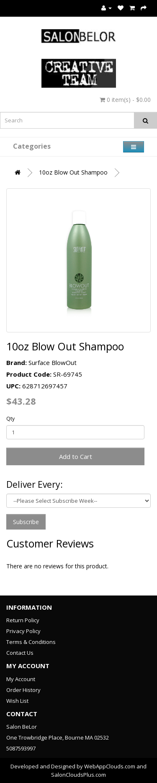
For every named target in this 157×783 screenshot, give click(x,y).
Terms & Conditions (31, 642)
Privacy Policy (23, 631)
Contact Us (19, 652)
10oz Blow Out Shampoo (73, 172)
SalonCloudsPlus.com (78, 774)
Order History (23, 690)
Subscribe (26, 522)
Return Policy (22, 620)
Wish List (17, 700)
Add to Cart (75, 456)
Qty (10, 418)
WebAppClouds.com (109, 766)
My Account (20, 679)
